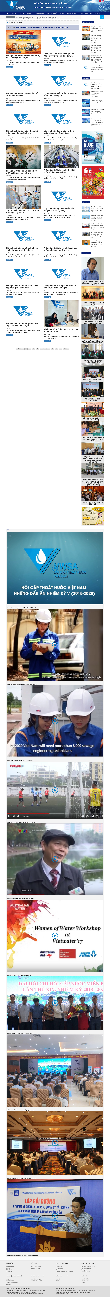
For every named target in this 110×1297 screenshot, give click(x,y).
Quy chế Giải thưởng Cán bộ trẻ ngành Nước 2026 (97, 101)
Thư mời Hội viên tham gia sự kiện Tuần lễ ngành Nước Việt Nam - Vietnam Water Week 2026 (97, 122)
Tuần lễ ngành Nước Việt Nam (64, 1271)
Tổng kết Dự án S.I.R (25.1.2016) (92, 400)
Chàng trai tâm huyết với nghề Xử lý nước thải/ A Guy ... (22, 684)
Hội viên (29, 13)
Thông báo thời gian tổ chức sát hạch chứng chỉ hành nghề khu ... (61, 249)
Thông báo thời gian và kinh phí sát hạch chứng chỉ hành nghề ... (22, 249)
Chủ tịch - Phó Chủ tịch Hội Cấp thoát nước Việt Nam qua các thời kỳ (93, 283)
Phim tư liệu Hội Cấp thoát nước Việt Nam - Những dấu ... (22, 608)
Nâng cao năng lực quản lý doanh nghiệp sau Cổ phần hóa (22, 1255)
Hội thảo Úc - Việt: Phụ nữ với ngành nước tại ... (20, 975)
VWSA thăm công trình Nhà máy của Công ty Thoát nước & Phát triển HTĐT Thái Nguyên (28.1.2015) (92, 482)
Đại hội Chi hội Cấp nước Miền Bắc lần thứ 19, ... (20, 1033)
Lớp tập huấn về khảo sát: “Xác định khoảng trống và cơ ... (22, 211)
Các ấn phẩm (85, 1279)
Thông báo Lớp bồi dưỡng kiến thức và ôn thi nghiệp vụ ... (22, 94)
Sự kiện (58, 1279)
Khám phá (8, 1284)
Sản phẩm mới (10, 1279)
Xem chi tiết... (9, 67)
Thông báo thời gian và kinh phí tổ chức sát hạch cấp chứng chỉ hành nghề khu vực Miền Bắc (97, 39)
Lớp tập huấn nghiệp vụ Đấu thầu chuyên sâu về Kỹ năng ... (59, 209)
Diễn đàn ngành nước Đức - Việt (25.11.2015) (93, 419)
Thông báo (59, 1266)
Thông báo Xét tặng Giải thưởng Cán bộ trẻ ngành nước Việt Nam (97, 111)
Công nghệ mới (10, 1280)
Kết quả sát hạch (38, 27)
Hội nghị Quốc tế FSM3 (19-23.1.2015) (93, 503)
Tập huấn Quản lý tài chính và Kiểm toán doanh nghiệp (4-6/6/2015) (93, 439)
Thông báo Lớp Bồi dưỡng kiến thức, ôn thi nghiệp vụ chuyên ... (23, 57)
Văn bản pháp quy (36, 1279)
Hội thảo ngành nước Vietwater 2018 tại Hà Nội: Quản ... (22, 1178)
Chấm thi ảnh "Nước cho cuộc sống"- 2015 (93, 380)
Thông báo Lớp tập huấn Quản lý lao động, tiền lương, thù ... (60, 94)
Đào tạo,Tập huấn (52, 13)
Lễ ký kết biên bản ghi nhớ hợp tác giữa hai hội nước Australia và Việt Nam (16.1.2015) (93, 459)
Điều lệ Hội (9, 1270)
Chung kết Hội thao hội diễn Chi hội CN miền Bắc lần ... (22, 822)
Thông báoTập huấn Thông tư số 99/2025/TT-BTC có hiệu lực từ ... (59, 55)
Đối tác (58, 1280)
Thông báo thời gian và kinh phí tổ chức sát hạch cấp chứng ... (21, 172)
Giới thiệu (14, 13)
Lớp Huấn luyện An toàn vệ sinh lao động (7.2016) (93, 361)
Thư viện (97, 13)
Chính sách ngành (72, 13)
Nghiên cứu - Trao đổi (12, 1282)
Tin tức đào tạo (63, 27)
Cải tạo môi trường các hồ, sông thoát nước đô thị (20, 898)
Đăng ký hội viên (35, 1268)
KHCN (62, 13)
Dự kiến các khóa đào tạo (24, 27)
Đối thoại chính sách (36, 1280)
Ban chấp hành (10, 1266)
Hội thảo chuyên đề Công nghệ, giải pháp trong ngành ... (22, 1110)
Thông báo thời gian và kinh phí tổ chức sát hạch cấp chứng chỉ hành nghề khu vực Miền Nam (97, 49)
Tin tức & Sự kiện (39, 13)
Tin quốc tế (59, 1270)
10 (60, 348)
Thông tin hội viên (36, 1266)
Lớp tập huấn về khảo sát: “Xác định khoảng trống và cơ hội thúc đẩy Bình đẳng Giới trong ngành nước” (97, 59)
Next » (66, 348)
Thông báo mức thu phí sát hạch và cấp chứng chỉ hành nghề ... (22, 287)
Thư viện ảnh (85, 1280)
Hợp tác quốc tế (86, 13)
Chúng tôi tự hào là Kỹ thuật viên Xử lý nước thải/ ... (21, 760)
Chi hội (21, 13)
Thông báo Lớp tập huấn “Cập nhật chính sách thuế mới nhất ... (22, 132)
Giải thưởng (9, 1271)
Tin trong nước (60, 1268)
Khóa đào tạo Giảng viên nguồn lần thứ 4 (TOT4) (93, 322)
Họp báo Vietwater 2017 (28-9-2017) (93, 303)
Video (8, 530)
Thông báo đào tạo (51, 27)
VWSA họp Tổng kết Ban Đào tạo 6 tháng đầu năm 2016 (93, 342)
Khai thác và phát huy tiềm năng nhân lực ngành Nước (61, 330)
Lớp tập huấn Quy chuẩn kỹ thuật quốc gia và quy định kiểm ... (59, 132)
